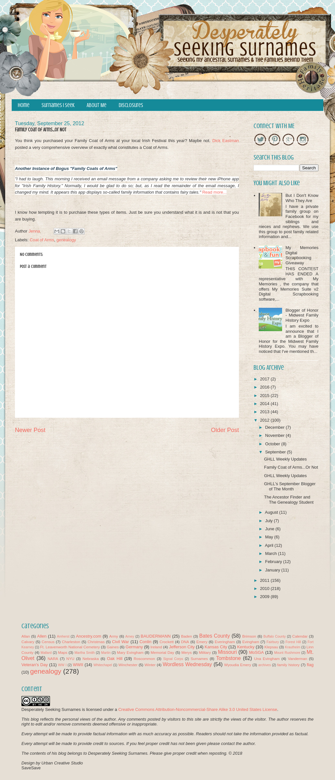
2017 (265, 379)
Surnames (199, 658)
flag (310, 664)
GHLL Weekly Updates (285, 459)
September (276, 452)
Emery (201, 642)
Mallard (46, 652)
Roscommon (144, 658)
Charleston (71, 642)
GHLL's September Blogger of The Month (290, 486)
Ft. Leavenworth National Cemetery (70, 647)
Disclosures (131, 105)
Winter (149, 665)
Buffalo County (274, 636)
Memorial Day (162, 652)
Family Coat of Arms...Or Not (291, 467)
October (273, 443)
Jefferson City (181, 646)
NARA (53, 658)
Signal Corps (173, 659)
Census (48, 642)
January (273, 570)
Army (113, 636)
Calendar (299, 636)
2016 (265, 387)
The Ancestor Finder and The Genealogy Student (288, 500)
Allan (25, 636)
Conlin (146, 641)
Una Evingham (267, 658)
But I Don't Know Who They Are (301, 198)
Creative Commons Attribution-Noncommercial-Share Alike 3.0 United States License (197, 709)
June (270, 528)
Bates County (214, 636)
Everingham (225, 642)
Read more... (214, 192)
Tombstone (228, 658)
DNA (185, 642)
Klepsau (271, 647)
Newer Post (30, 430)
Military (205, 652)
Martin (106, 652)
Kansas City (216, 646)
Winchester (127, 665)
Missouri (227, 652)
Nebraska (90, 658)
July (269, 520)
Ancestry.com (88, 636)
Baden (186, 636)
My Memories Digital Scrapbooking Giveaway (301, 255)
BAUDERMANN (155, 636)
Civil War (120, 641)
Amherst (63, 636)
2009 (265, 596)
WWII (78, 664)
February (274, 561)
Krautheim (292, 647)
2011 (265, 580)
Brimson (249, 636)
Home (24, 105)
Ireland (156, 647)
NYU (70, 658)
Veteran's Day (34, 664)
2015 (265, 395)
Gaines (113, 647)
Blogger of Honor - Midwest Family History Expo (301, 315)
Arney (129, 636)
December (275, 427)
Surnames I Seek (58, 105)
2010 (265, 588)
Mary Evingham (130, 652)
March (271, 553)
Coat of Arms (42, 239)
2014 (265, 403)
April (270, 545)
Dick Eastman (225, 140)
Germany (134, 646)
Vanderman (297, 658)
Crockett (166, 642)
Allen (41, 636)
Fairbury (273, 642)
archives (264, 665)
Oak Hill (114, 658)
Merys (186, 652)
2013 (265, 411)
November (275, 435)
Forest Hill (293, 642)
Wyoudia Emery (237, 665)
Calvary (27, 642)
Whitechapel (102, 665)
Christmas (96, 642)
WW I (62, 665)
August (272, 512)
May (269, 536)
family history (288, 665)
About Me (96, 105)
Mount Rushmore (287, 652)
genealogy (66, 239)
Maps (63, 652)
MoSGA (256, 652)
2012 (265, 420)
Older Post (225, 430)
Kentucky (245, 646)
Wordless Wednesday (187, 664)
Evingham (250, 642)
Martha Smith (84, 652)
